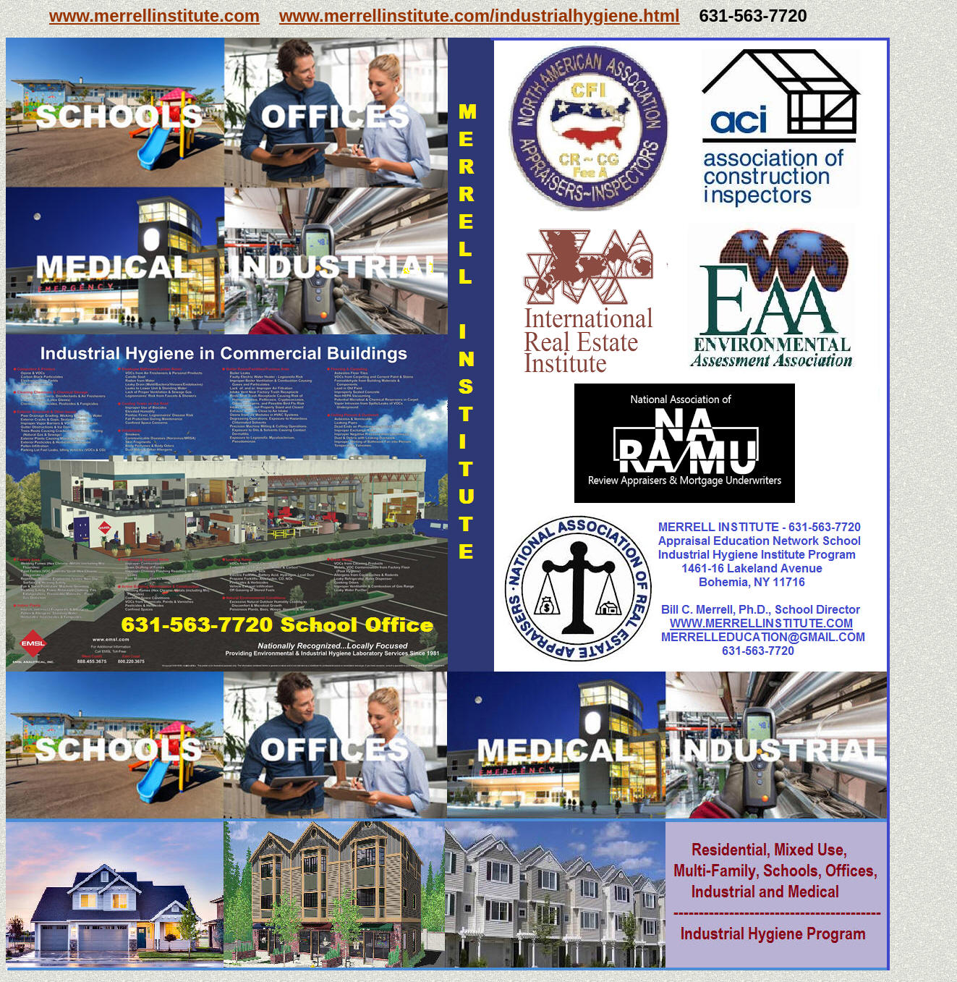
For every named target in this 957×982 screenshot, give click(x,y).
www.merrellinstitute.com (154, 15)
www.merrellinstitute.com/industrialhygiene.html (479, 15)
